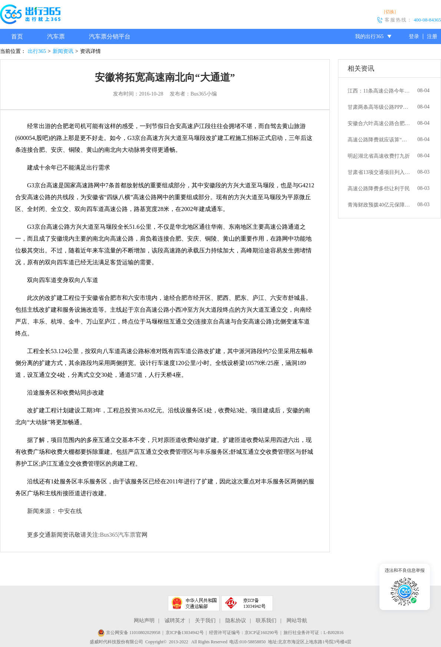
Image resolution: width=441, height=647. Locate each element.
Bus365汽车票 (118, 535)
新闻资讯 (63, 51)
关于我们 (205, 620)
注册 (432, 36)
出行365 (37, 51)
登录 (414, 36)
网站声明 (144, 620)
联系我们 (266, 620)
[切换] (390, 11)
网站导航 (296, 620)
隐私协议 (235, 620)
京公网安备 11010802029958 (128, 632)
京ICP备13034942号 (185, 632)
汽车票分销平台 (109, 36)
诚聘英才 (175, 620)
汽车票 (56, 36)
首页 (17, 36)
